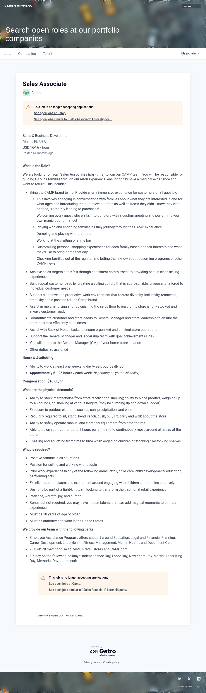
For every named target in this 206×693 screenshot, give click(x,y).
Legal (198, 687)
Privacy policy (92, 662)
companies (27, 54)
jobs (7, 54)
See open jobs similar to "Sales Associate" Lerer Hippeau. (73, 119)
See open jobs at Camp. (50, 113)
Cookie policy (111, 662)
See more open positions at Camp (60, 615)
